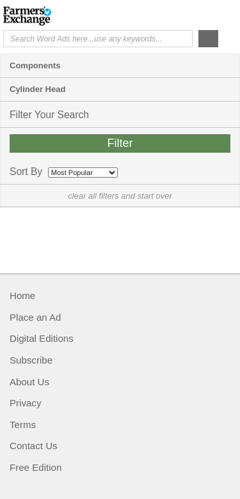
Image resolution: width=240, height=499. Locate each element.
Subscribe (31, 360)
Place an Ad (35, 317)
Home (22, 295)
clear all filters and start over (120, 196)
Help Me (167, 14)
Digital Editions (42, 338)
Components (35, 65)
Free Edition (35, 467)
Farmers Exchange (54, 16)
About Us (29, 381)
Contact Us (34, 445)
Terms (23, 424)
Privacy (25, 402)
